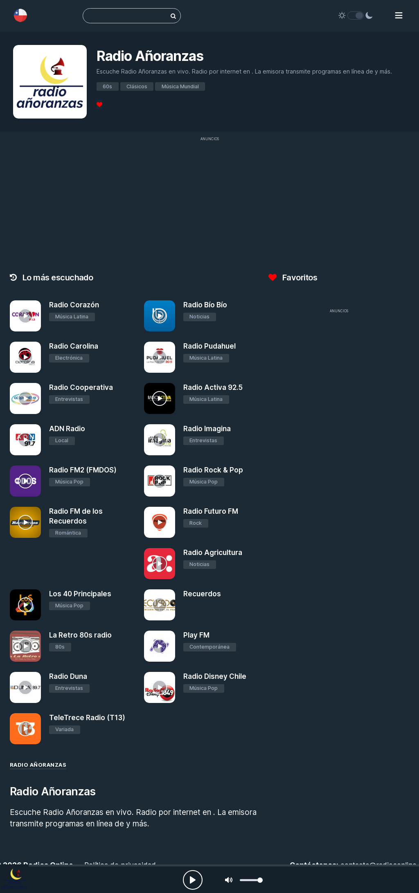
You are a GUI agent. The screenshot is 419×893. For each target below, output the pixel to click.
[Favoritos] (99, 104)
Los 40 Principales (80, 594)
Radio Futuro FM (210, 511)
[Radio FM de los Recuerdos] (25, 522)
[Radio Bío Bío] (159, 315)
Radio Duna (68, 676)
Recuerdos (202, 594)
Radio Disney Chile (214, 676)
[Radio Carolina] (25, 357)
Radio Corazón (74, 305)
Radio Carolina (73, 346)
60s (107, 86)
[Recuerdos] (159, 604)
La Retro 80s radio (80, 635)
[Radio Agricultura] (159, 563)
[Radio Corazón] (25, 315)
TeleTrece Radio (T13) (87, 718)
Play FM (196, 635)
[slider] (251, 880)
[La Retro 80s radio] (25, 646)
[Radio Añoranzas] (14, 878)
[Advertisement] (338, 375)
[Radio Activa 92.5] (159, 398)
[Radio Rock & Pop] (159, 481)
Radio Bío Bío (205, 305)
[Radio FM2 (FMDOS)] (25, 481)
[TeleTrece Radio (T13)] (25, 728)
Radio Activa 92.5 (213, 387)
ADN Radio (67, 429)
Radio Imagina (207, 429)
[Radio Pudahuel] (159, 357)
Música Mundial (180, 86)
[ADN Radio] (25, 439)
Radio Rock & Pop (213, 470)
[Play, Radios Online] (193, 880)
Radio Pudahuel (209, 346)
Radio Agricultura (212, 552)
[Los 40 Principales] (25, 604)
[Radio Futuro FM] (159, 522)
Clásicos (136, 86)
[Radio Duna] (25, 687)
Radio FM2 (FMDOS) (83, 470)
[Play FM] (159, 646)
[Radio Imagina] (159, 439)
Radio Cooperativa (81, 387)
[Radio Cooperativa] (25, 398)
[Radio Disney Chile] (159, 687)
